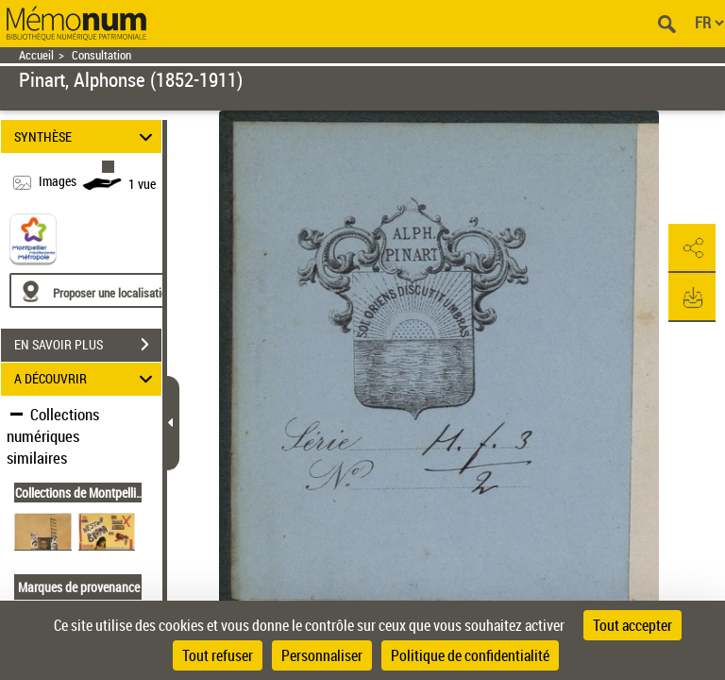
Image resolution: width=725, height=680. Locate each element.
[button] (692, 248)
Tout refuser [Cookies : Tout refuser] (217, 655)
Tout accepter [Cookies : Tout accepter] (632, 625)
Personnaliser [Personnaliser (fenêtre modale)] (321, 655)
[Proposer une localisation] (99, 290)
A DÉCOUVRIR (86, 379)
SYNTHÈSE (86, 136)
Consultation (101, 55)
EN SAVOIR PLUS (87, 345)
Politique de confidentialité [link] (470, 655)
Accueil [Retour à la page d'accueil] (36, 55)
